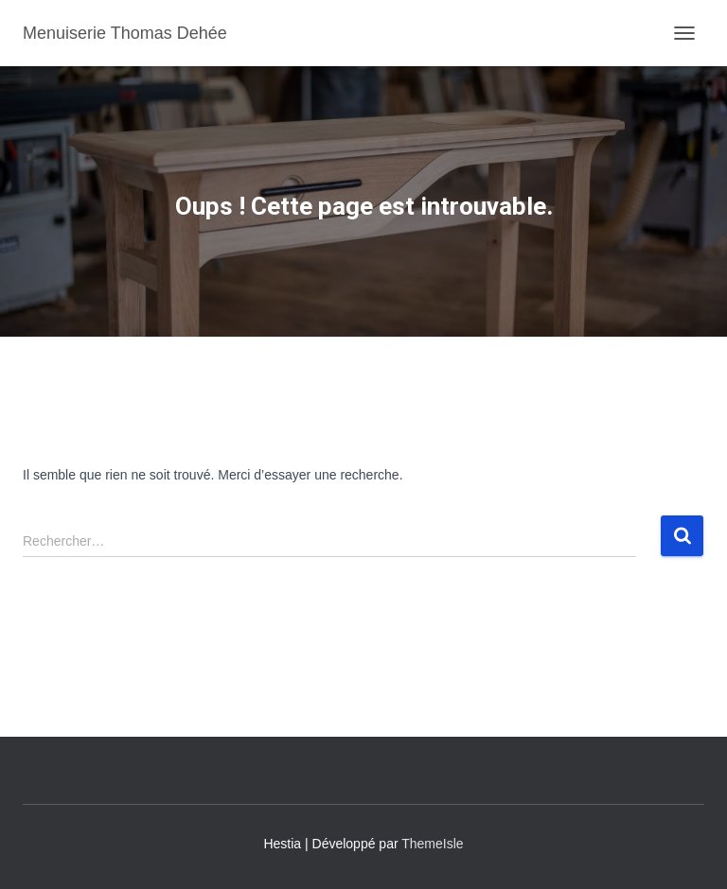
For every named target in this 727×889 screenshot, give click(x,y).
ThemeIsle (432, 843)
